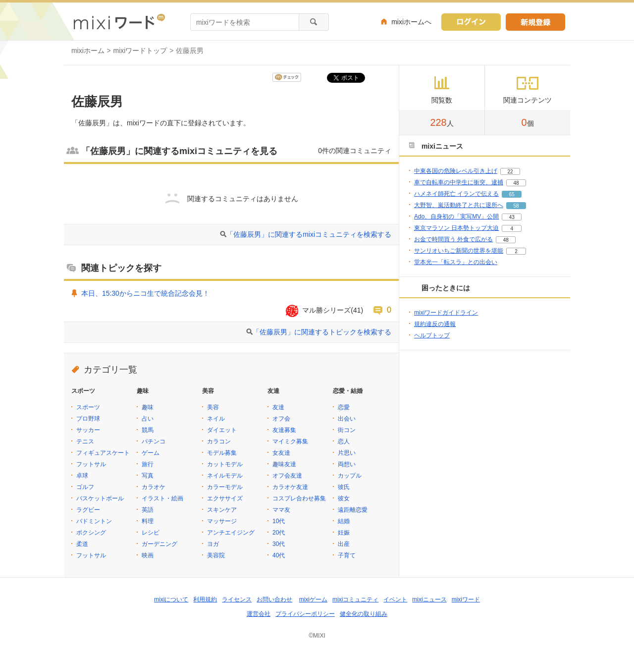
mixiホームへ (411, 22)
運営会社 (258, 613)
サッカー (88, 430)
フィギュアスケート (103, 452)
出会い (347, 418)
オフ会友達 (287, 475)
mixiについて (171, 599)
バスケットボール (100, 498)
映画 (148, 555)
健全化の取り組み (363, 613)
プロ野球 (88, 418)
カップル (350, 475)
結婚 (344, 521)
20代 (278, 532)
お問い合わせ (274, 599)
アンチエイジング (231, 532)
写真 (148, 475)
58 (516, 206)
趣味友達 (284, 464)
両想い (347, 464)
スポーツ (88, 407)
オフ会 (281, 418)
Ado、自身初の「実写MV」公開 (456, 216)
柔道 (82, 544)
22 (510, 171)
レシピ (150, 532)
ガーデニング (159, 544)
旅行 (148, 464)
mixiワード (466, 599)
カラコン (219, 441)
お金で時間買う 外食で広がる (453, 239)
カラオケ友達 (290, 487)
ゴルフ (85, 487)
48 (516, 183)
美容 (213, 407)
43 (512, 217)
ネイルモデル (225, 475)
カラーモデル (225, 487)
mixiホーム (88, 50)
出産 (344, 544)
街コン (347, 430)
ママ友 (281, 509)
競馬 (148, 430)
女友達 (281, 452)
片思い (347, 452)
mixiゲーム (313, 599)
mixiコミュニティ (355, 599)
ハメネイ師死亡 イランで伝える (456, 193)
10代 (278, 521)
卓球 (82, 475)
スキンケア (222, 509)
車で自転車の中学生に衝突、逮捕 (458, 182)
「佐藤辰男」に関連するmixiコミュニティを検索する (308, 234)
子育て (347, 555)
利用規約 (205, 599)
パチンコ (153, 441)
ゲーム (150, 452)
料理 (148, 521)
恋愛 (344, 407)
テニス (85, 441)
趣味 (148, 407)
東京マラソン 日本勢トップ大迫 (456, 227)
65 (512, 194)
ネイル (216, 418)
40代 (278, 555)
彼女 (344, 498)
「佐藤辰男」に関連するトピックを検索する (322, 332)
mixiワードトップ (140, 50)
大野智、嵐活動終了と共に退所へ (458, 205)
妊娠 (344, 532)
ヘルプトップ (432, 335)
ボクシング (91, 532)
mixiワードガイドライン (446, 312)
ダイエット (222, 430)
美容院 (216, 555)
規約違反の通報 (435, 324)
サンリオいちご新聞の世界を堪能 (458, 250)
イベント (395, 599)
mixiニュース (429, 599)
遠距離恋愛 (353, 509)
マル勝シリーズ (326, 310)
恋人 (344, 441)
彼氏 (344, 487)
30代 (278, 544)
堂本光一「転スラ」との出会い (455, 262)
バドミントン (94, 521)
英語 (148, 509)
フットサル (91, 464)
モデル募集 (222, 452)
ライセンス (237, 599)
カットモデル (225, 464)
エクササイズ (225, 498)
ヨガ (213, 544)
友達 (278, 407)
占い (148, 418)
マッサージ (222, 521)
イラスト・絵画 (162, 498)
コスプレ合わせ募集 (299, 498)
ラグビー (88, 509)
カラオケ (153, 487)
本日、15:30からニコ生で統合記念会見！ (145, 293)
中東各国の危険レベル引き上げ (455, 170)
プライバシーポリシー (305, 613)
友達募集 (284, 430)
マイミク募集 (290, 441)
